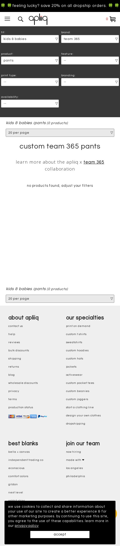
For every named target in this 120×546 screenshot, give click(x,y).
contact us (15, 326)
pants (40, 123)
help (11, 334)
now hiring (73, 452)
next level (15, 492)
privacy (13, 391)
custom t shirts (76, 334)
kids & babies (19, 123)
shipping (14, 359)
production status (20, 407)
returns (13, 367)
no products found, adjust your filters (60, 186)
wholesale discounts (23, 383)
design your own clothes (83, 415)
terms (12, 399)
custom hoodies (77, 350)
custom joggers (77, 399)
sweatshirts (74, 342)
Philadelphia (75, 476)
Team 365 (93, 162)
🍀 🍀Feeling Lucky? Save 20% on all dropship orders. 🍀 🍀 (60, 6)
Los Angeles (74, 468)
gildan (13, 484)
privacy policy (27, 526)
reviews (14, 342)
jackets (71, 367)
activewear (74, 375)
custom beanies (77, 391)
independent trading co (25, 460)
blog (11, 375)
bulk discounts (18, 350)
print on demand (78, 326)
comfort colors (18, 476)
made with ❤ (75, 460)
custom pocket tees (80, 383)
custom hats (74, 359)
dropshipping (75, 424)
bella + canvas (19, 452)
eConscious (16, 468)
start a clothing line (80, 407)
